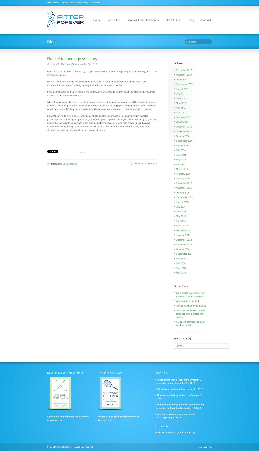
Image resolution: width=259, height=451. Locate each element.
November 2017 (184, 75)
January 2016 (183, 178)
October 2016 (183, 136)
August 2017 (182, 89)
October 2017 (183, 79)
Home (97, 20)
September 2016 (184, 140)
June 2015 (181, 211)
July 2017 (181, 93)
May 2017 (181, 103)
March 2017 (182, 112)
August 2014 (182, 258)
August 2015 (182, 202)
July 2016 (181, 150)
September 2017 (184, 84)
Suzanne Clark (68, 64)
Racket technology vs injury (72, 58)
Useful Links (173, 20)
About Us (114, 20)
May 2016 (181, 159)
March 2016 (182, 169)
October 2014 (183, 249)
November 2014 (184, 244)
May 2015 (181, 216)
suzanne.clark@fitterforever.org (178, 432)
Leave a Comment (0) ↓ (145, 163)
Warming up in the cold (187, 301)
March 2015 (182, 225)
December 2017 (184, 70)
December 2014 (184, 240)
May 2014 (181, 272)
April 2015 (181, 221)
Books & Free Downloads (143, 20)
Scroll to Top (206, 447)
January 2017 (183, 122)
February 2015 (183, 230)
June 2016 (181, 155)
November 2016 (184, 131)
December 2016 (184, 126)
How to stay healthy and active (191, 305)
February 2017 (183, 117)
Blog (191, 20)
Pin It (82, 152)
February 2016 (183, 174)
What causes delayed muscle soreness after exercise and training (190, 313)
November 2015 (184, 188)
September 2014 (184, 254)
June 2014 (181, 268)
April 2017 (181, 108)
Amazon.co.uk (54, 420)
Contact (206, 20)
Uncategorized (70, 164)
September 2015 (184, 197)
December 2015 (184, 183)
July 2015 (181, 206)
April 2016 (181, 164)
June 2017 (181, 98)
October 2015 (183, 192)
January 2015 (183, 235)
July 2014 (181, 263)
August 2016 (182, 145)
